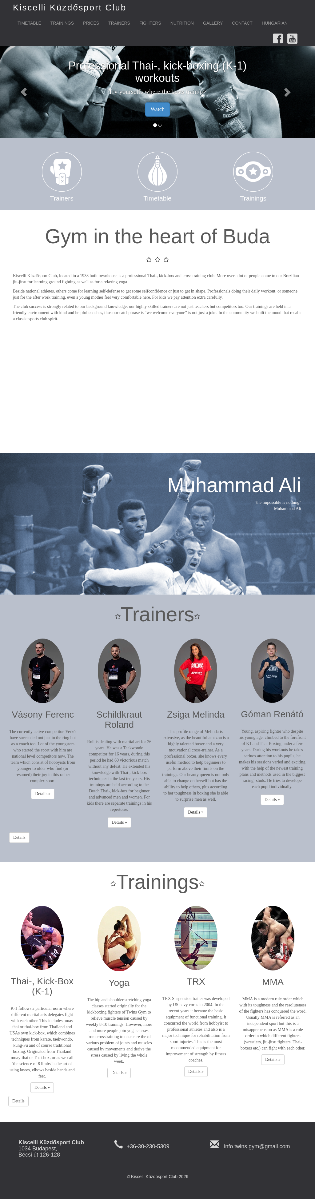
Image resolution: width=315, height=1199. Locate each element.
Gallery (213, 23)
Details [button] (19, 837)
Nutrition (182, 23)
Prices (91, 23)
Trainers (119, 23)
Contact (242, 23)
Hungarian (275, 23)
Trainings (62, 23)
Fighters (150, 23)
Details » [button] (42, 793)
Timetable (29, 23)
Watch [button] (157, 109)
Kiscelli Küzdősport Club (69, 7)
